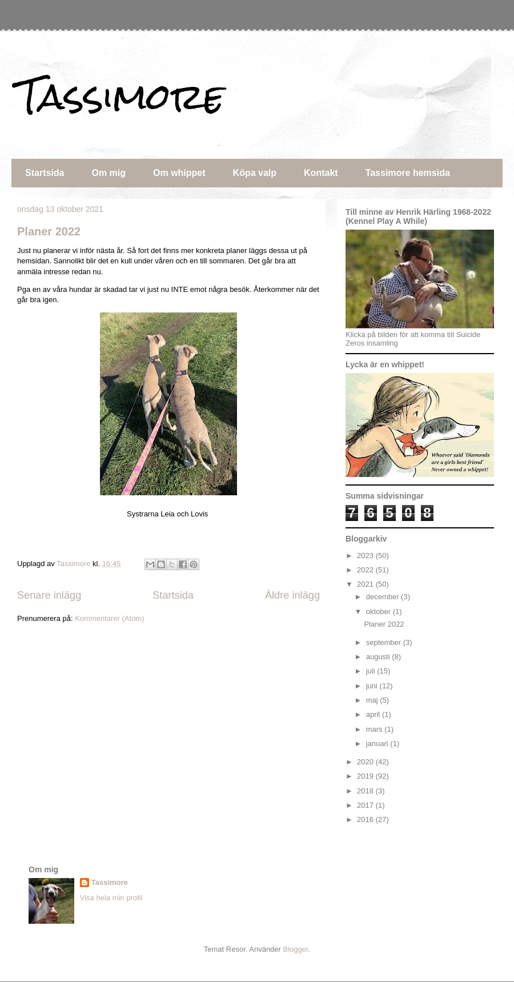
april (374, 714)
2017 (366, 805)
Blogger (295, 949)
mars (375, 729)
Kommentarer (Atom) (109, 618)
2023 (366, 555)
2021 (366, 584)
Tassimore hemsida (408, 173)
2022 (366, 570)
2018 (366, 791)
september (384, 642)
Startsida (44, 173)
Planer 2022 (49, 231)
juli (372, 671)
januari (378, 743)
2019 (366, 776)
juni (373, 686)
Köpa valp (254, 173)
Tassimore (120, 96)
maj (373, 700)
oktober (379, 611)
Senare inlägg (49, 595)
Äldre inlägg (292, 595)
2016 (366, 819)
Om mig (108, 173)
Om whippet (179, 173)
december (383, 596)
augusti (379, 656)
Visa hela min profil (111, 897)
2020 (366, 761)
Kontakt (321, 173)
